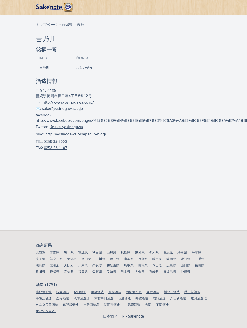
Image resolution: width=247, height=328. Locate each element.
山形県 (111, 252)
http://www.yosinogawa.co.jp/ (68, 102)
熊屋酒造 (114, 292)
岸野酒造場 (91, 304)
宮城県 (83, 252)
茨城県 (140, 252)
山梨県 (129, 259)
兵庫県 (83, 265)
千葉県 (196, 252)
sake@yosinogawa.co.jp (62, 108)
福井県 (114, 259)
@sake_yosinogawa (66, 126)
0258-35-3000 (55, 141)
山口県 (185, 265)
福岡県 (83, 271)
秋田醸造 (80, 292)
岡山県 (157, 265)
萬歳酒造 (97, 292)
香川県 (40, 271)
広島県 (171, 265)
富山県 (86, 259)
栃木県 (154, 252)
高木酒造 (152, 292)
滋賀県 (40, 265)
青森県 (54, 252)
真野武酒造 (71, 304)
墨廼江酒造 (44, 298)
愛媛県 (54, 271)
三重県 (199, 259)
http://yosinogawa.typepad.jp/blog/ (75, 134)
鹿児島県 (169, 271)
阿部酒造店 (134, 292)
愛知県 (185, 259)
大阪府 (69, 265)
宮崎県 (154, 271)
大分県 (140, 271)
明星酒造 (124, 298)
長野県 (143, 259)
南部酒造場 (44, 292)
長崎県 (111, 271)
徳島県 (199, 265)
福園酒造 (62, 292)
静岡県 (171, 259)
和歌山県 (113, 265)
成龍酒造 (159, 298)
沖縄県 (185, 271)
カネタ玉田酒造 (47, 304)
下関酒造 (162, 304)
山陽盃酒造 (132, 304)
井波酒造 (141, 298)
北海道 (40, 252)
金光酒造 (62, 298)
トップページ (47, 24)
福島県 (125, 252)
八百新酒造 (178, 298)
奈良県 (97, 265)
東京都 (40, 259)
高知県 (69, 271)
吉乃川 (44, 67)
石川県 (100, 259)
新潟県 (67, 24)
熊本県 (125, 271)
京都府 (54, 265)
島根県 (143, 265)
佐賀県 (97, 271)
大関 (148, 304)
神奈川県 (56, 259)
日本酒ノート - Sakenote (123, 316)
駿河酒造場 (199, 298)
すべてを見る (46, 311)
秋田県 (97, 252)
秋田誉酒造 (192, 292)
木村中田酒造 (103, 298)
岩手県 (69, 252)
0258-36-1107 (55, 147)
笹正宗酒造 (112, 304)
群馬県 (168, 252)
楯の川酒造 (172, 292)
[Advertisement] (123, 196)
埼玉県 (182, 252)
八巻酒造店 (82, 298)
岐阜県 (157, 259)
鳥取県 (129, 265)
